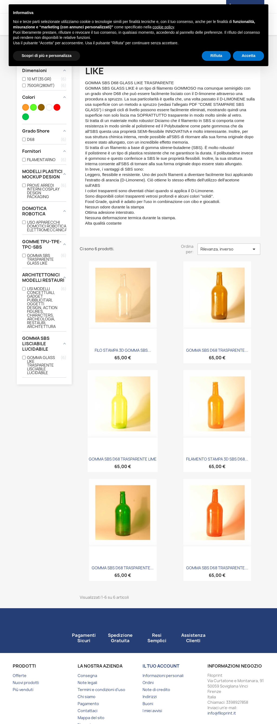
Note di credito (156, 689)
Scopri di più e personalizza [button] (46, 55)
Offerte (20, 675)
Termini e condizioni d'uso (101, 689)
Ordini (148, 682)
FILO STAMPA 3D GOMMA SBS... (123, 350)
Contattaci (87, 710)
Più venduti (23, 689)
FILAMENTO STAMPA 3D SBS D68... (217, 459)
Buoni (148, 703)
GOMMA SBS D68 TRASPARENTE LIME (123, 459)
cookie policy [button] (163, 27)
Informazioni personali (163, 675)
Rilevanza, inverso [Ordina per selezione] (228, 249)
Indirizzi (150, 696)
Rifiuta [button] (216, 55)
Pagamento (88, 703)
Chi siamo (86, 696)
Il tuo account (161, 666)
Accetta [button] (248, 55)
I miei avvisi (152, 710)
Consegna (87, 675)
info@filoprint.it (221, 713)
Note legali (87, 682)
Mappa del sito (91, 717)
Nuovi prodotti (26, 682)
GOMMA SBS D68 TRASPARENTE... (217, 350)
